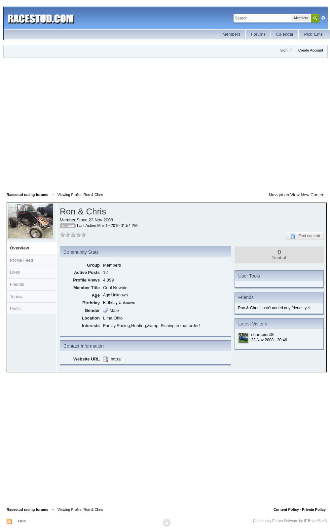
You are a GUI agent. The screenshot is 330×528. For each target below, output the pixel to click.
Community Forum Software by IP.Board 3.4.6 (290, 521)
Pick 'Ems (313, 34)
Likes (15, 272)
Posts (15, 308)
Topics (16, 296)
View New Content (308, 194)
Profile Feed (21, 260)
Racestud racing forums (27, 509)
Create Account (310, 50)
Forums (258, 34)
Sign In (285, 50)
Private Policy (314, 509)
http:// (116, 359)
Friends (17, 284)
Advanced (323, 17)
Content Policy (286, 509)
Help (22, 521)
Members (231, 34)
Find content (305, 236)
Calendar (285, 34)
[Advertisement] (64, 123)
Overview (19, 247)
